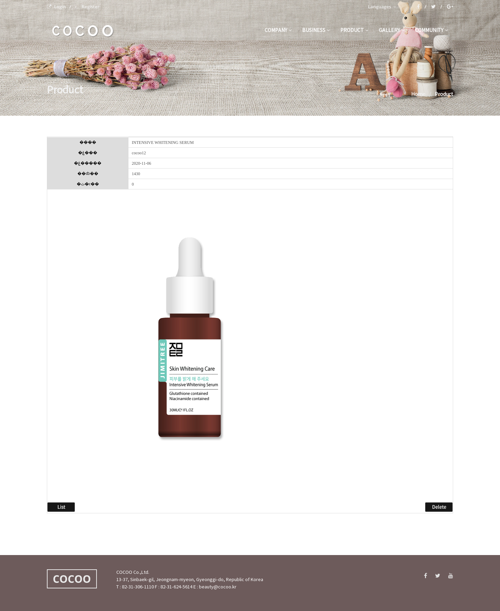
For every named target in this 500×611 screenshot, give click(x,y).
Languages (382, 6)
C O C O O (82, 31)
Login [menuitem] (56, 6)
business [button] (316, 30)
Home (418, 94)
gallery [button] (392, 30)
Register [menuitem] (87, 6)
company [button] (278, 30)
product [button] (354, 30)
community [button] (431, 30)
